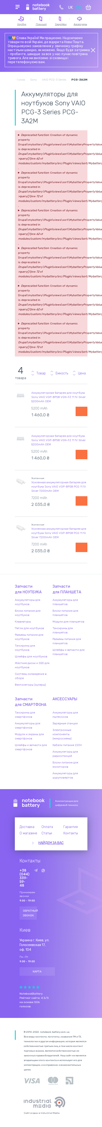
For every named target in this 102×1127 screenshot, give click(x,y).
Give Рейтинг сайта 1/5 (21, 987)
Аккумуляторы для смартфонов (27, 725)
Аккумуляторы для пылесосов (65, 714)
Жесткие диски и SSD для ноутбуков (32, 665)
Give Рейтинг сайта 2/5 (25, 987)
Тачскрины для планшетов (63, 630)
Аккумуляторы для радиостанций (65, 754)
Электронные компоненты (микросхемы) (62, 734)
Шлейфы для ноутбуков (31, 656)
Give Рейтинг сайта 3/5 (29, 987)
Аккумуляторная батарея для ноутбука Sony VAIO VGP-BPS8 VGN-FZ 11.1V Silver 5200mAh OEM (58, 397)
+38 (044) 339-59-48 (24, 878)
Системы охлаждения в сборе (31, 676)
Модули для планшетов (68, 621)
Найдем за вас (51, 843)
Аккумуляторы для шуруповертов (65, 775)
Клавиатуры (23, 621)
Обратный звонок (30, 913)
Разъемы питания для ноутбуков (29, 637)
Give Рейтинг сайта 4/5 (34, 987)
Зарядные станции (65, 723)
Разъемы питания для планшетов (67, 641)
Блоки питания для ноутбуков (28, 613)
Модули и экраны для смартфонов (29, 736)
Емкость (62, 373)
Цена (82, 373)
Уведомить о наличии (81, 411)
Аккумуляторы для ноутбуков (27, 602)
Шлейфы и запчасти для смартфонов (31, 747)
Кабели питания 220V (67, 745)
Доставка (27, 827)
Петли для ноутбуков (29, 628)
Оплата (47, 827)
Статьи (46, 833)
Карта (37, 971)
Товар (41, 373)
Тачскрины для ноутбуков (25, 648)
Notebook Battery (29, 803)
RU (78, 7)
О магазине (28, 833)
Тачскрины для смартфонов (25, 714)
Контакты (70, 833)
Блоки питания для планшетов (65, 613)
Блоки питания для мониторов (65, 764)
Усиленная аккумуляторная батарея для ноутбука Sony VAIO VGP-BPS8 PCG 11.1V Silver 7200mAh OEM (58, 486)
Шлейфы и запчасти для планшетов (69, 652)
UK (70, 7)
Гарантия (70, 827)
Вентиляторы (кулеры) (30, 684)
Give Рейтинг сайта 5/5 (38, 987)
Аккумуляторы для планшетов (65, 602)
